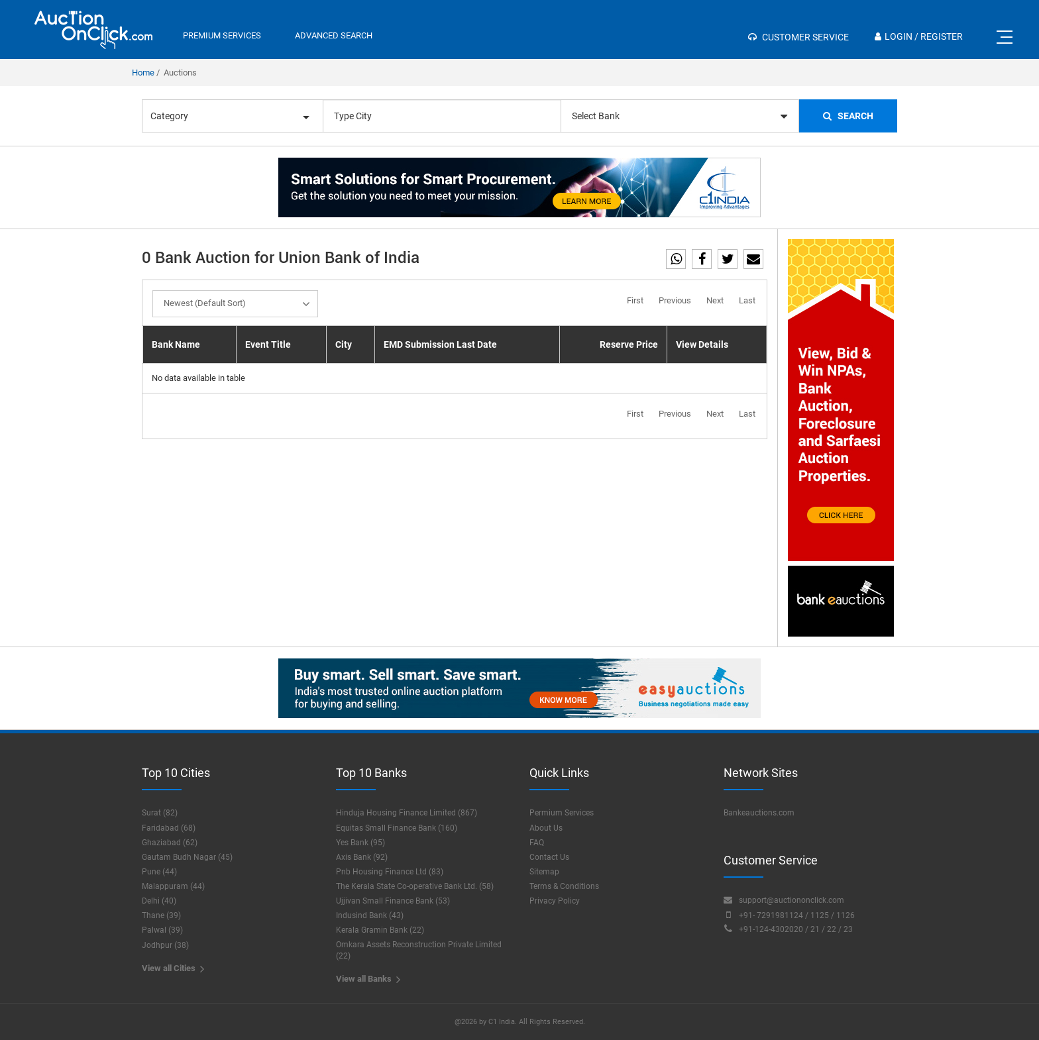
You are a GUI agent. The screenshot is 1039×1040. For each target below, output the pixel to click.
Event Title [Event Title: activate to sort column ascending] (268, 344)
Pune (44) (159, 871)
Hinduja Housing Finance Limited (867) (406, 812)
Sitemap (544, 871)
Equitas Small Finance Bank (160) (396, 828)
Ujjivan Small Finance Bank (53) (393, 901)
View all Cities (173, 969)
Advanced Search (333, 35)
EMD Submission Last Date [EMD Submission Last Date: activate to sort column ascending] (440, 344)
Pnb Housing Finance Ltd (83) (389, 871)
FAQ (536, 842)
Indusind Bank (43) (370, 915)
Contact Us (549, 857)
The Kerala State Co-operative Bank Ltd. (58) (415, 886)
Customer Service (798, 37)
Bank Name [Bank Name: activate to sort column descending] (176, 344)
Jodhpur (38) (165, 945)
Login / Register (919, 36)
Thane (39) (161, 915)
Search (848, 116)
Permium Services (561, 812)
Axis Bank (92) (362, 857)
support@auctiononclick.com (784, 900)
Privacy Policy (554, 901)
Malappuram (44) (173, 886)
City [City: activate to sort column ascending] (343, 344)
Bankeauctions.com (759, 812)
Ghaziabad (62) (169, 842)
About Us (546, 828)
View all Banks (368, 979)
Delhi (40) (159, 901)
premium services (222, 35)
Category (229, 116)
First (635, 300)
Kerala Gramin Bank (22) (380, 930)
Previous (675, 300)
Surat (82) (160, 812)
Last (747, 300)
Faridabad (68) (168, 828)
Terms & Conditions (564, 886)
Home (143, 73)
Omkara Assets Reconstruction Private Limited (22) (419, 950)
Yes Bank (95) (360, 842)
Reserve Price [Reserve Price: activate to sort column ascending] (629, 344)
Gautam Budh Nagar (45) (187, 857)
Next (715, 300)
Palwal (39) (162, 930)
